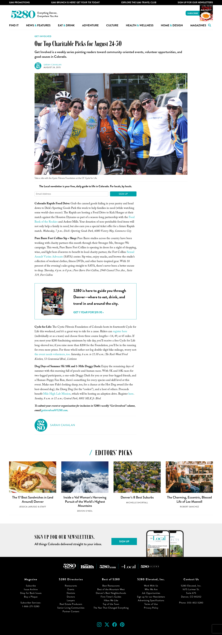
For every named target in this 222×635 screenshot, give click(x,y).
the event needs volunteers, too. (52, 354)
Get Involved (43, 36)
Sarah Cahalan (53, 64)
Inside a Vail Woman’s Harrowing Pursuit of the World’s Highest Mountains (84, 501)
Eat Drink (66, 25)
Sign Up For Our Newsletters (195, 2)
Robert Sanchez (189, 506)
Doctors (71, 596)
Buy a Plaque (31, 596)
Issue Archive (31, 589)
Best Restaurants (111, 585)
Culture (112, 25)
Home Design (172, 25)
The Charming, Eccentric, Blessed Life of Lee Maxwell (189, 499)
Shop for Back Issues (31, 593)
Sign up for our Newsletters (151, 596)
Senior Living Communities (71, 607)
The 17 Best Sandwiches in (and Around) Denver (32, 499)
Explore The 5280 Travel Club (138, 2)
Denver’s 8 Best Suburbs (137, 497)
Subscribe (192, 13)
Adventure (90, 25)
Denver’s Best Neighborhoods (111, 593)
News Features (38, 25)
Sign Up (123, 193)
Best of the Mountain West (111, 589)
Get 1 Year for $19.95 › (88, 312)
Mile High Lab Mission (57, 394)
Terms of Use (151, 604)
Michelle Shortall (137, 502)
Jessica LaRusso (28, 506)
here (131, 394)
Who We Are (151, 589)
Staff (43, 506)
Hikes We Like (111, 600)
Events (71, 589)
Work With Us (151, 585)
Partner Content (71, 611)
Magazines (198, 25)
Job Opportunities (151, 593)
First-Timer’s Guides (111, 596)
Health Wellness (139, 25)
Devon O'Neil (85, 511)
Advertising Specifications (151, 600)
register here (120, 331)
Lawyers (71, 600)
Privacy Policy (151, 607)
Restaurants (71, 585)
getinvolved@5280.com (54, 410)
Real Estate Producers (71, 604)
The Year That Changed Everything (111, 607)
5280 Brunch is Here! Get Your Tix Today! (75, 2)
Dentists (71, 593)
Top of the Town (111, 604)
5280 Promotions (19, 2)
